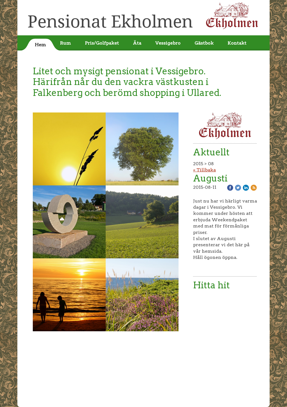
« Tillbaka (204, 170)
